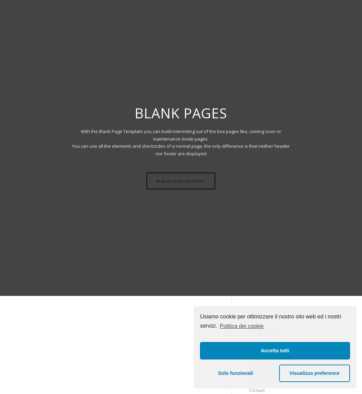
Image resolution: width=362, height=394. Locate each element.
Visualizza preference (314, 373)
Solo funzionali (235, 373)
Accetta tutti (275, 350)
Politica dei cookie (242, 326)
